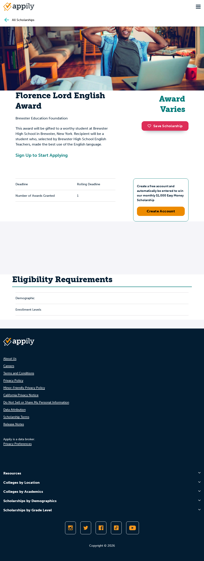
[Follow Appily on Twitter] (85, 527)
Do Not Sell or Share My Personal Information (36, 402)
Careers (8, 366)
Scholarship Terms (16, 417)
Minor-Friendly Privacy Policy (24, 388)
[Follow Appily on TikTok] (116, 527)
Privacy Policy (13, 380)
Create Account (161, 211)
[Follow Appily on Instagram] (70, 527)
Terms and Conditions (18, 373)
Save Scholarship (165, 126)
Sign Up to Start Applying (41, 155)
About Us (9, 359)
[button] (150, 126)
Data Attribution (14, 410)
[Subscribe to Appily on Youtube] (132, 527)
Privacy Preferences (17, 444)
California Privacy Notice (20, 395)
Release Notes (13, 424)
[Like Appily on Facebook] (101, 527)
